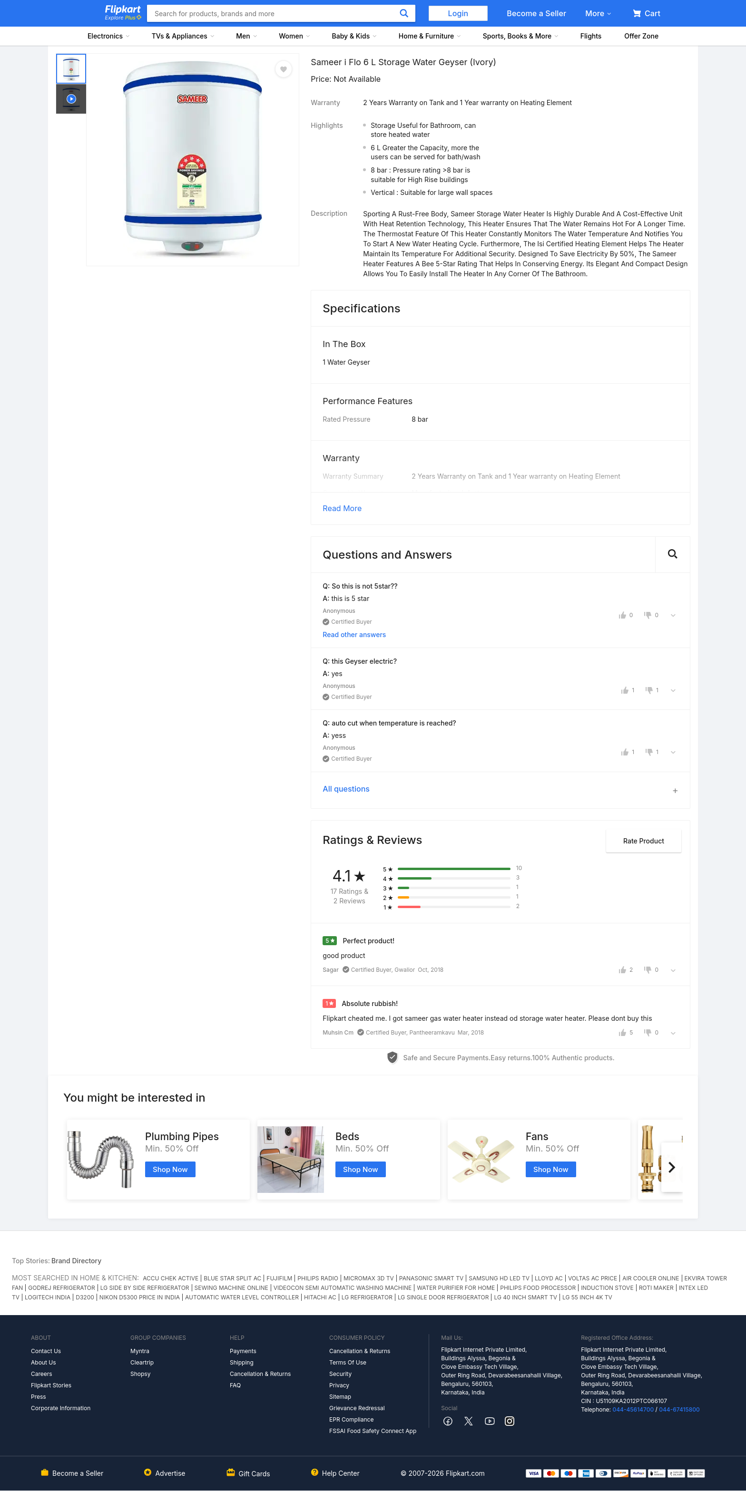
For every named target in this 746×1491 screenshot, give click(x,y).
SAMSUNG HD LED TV (499, 1278)
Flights (591, 36)
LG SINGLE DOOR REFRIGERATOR (443, 1297)
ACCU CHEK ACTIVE (170, 1278)
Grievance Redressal (357, 1408)
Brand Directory (76, 1261)
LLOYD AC (549, 1278)
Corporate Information (60, 1408)
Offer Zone (641, 36)
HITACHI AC (320, 1297)
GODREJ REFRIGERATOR (61, 1287)
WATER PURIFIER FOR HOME (456, 1287)
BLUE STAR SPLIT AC (232, 1278)
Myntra (139, 1351)
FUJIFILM (279, 1278)
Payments (243, 1351)
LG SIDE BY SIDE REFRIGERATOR (144, 1287)
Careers (41, 1373)
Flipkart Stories (51, 1385)
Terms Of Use (347, 1362)
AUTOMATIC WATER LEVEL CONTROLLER (242, 1297)
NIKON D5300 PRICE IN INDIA (139, 1297)
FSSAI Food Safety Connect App (372, 1430)
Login (458, 13)
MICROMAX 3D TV (369, 1278)
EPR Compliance (351, 1419)
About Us (43, 1362)
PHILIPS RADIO (317, 1278)
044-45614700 (633, 1409)
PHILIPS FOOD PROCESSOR (538, 1287)
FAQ (235, 1385)
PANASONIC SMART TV (431, 1278)
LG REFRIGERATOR (367, 1297)
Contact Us (46, 1351)
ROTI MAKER (656, 1287)
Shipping (242, 1362)
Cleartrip (142, 1362)
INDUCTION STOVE (607, 1287)
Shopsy (140, 1373)
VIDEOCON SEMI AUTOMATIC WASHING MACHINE (343, 1287)
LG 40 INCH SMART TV (525, 1297)
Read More (342, 508)
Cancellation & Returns (260, 1373)
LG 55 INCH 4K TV (587, 1297)
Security (340, 1373)
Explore (123, 17)
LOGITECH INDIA (47, 1297)
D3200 (85, 1297)
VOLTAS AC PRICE (592, 1278)
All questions (346, 789)
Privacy (339, 1385)
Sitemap (340, 1396)
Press (38, 1396)
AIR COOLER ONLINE (650, 1278)
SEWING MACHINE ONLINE (231, 1287)
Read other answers (354, 634)
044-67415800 (679, 1409)
